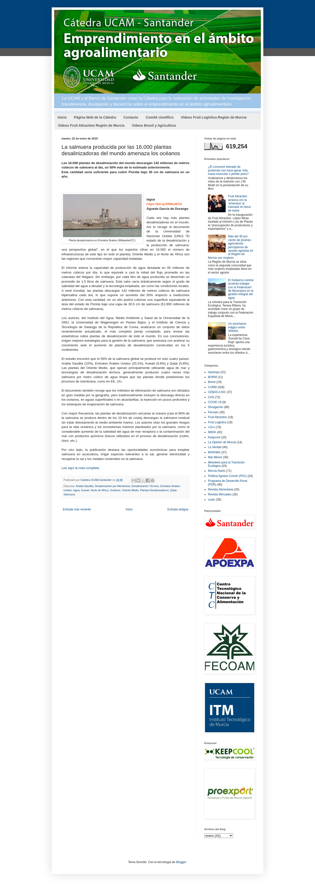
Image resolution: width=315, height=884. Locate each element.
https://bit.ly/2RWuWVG (164, 204)
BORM (212, 377)
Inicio (62, 117)
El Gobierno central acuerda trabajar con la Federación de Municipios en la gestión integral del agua (240, 289)
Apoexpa (214, 372)
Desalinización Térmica (145, 486)
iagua (76, 490)
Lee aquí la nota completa (80, 468)
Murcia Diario (216, 470)
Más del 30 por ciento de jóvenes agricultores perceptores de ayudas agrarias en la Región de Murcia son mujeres (230, 247)
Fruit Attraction (217, 417)
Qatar (173, 490)
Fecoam (213, 412)
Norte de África (99, 490)
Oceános (115, 490)
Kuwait (85, 490)
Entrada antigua (177, 509)
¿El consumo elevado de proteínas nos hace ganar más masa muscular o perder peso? (228, 170)
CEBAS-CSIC (217, 392)
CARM (212, 387)
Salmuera (69, 494)
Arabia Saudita (84, 486)
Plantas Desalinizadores (154, 490)
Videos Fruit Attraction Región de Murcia (91, 125)
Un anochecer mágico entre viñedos (237, 327)
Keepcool (214, 437)
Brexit (212, 382)
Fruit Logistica (217, 422)
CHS (211, 397)
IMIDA (212, 432)
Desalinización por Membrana (112, 486)
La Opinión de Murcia (222, 442)
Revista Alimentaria (220, 489)
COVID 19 (214, 402)
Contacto (130, 117)
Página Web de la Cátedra (95, 117)
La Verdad (214, 447)
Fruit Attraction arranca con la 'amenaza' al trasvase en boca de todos (239, 203)
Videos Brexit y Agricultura (154, 125)
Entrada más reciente (77, 509)
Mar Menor (215, 457)
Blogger (181, 862)
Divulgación (215, 407)
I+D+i (211, 427)
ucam (211, 499)
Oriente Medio (130, 490)
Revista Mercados (220, 494)
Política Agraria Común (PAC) (227, 476)
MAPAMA (214, 452)
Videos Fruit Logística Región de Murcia (214, 117)
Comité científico (159, 117)
